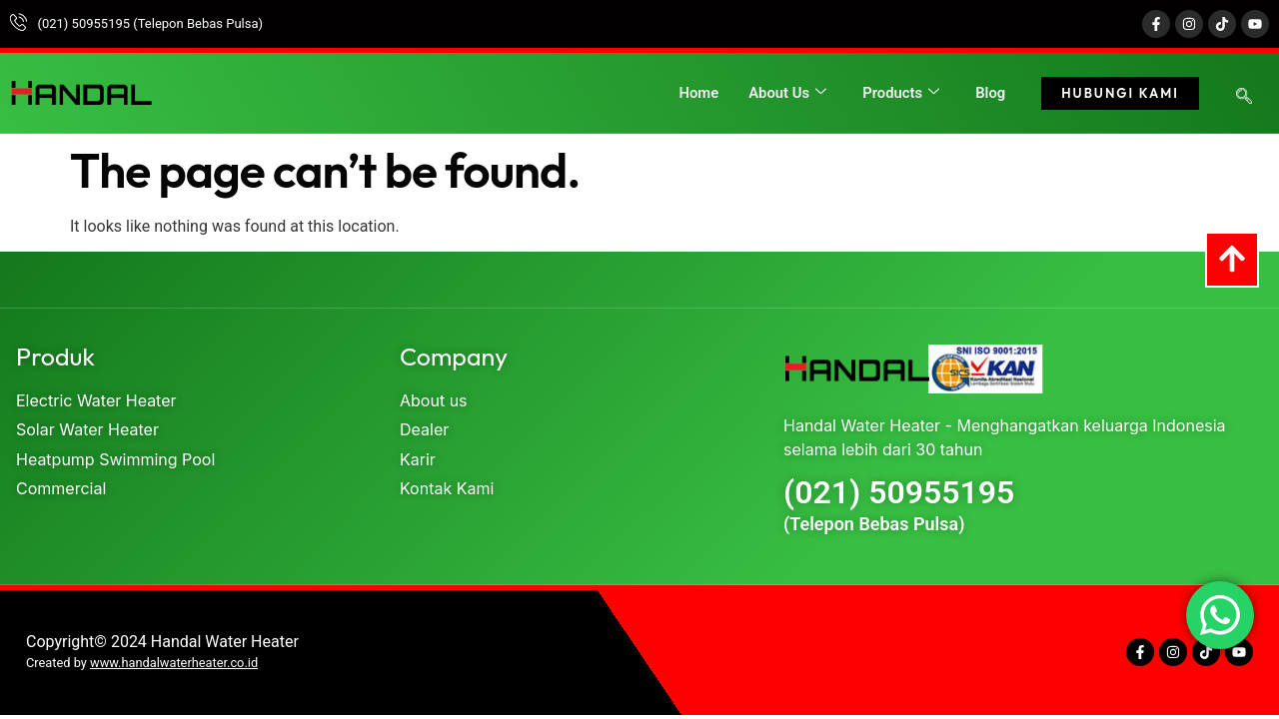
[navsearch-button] (1244, 98)
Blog (990, 93)
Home (696, 93)
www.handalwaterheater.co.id (174, 662)
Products (900, 93)
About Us (785, 93)
